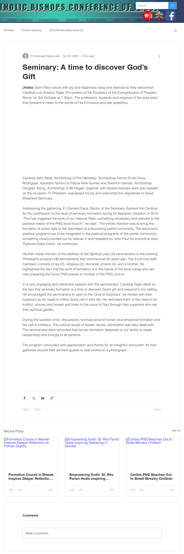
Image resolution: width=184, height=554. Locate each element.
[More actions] (159, 56)
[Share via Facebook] (24, 398)
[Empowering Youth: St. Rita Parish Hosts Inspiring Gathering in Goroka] (92, 453)
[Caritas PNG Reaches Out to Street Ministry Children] (153, 453)
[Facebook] (170, 15)
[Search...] (148, 5)
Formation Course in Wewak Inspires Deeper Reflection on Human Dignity (31, 477)
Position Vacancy (31, 30)
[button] (175, 30)
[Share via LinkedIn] (42, 398)
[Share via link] (52, 398)
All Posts (9, 30)
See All (176, 430)
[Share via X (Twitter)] (33, 398)
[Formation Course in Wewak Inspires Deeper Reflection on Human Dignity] (31, 453)
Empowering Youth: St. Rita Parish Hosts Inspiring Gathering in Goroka (91, 477)
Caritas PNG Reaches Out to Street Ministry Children (151, 477)
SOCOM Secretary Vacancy (66, 30)
